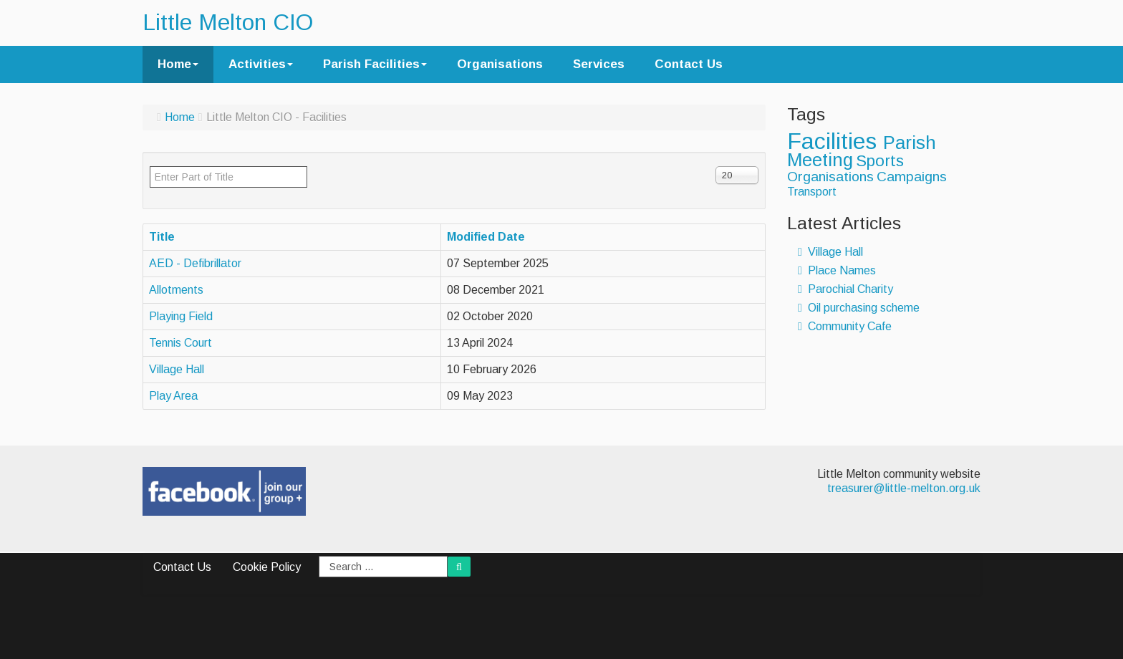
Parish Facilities (375, 64)
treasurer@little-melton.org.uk (903, 488)
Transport (812, 192)
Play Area (173, 396)
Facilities (835, 141)
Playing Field (181, 316)
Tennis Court (180, 343)
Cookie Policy (267, 567)
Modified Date (486, 237)
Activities (260, 64)
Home (178, 64)
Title (162, 237)
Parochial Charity (845, 289)
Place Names (837, 270)
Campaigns (912, 176)
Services (599, 64)
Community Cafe (845, 326)
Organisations (500, 64)
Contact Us (689, 64)
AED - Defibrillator (195, 263)
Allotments (176, 290)
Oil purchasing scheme (859, 308)
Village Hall (176, 369)
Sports (880, 161)
